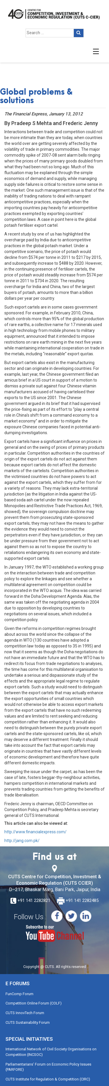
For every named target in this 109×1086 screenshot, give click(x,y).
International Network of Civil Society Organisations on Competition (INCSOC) (51, 1052)
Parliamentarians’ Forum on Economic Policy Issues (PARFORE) (48, 1067)
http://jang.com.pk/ (22, 840)
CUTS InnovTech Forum (25, 1013)
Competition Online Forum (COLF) (34, 1003)
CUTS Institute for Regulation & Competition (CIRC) (48, 1079)
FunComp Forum (19, 994)
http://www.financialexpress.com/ (35, 831)
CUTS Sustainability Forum (28, 1022)
